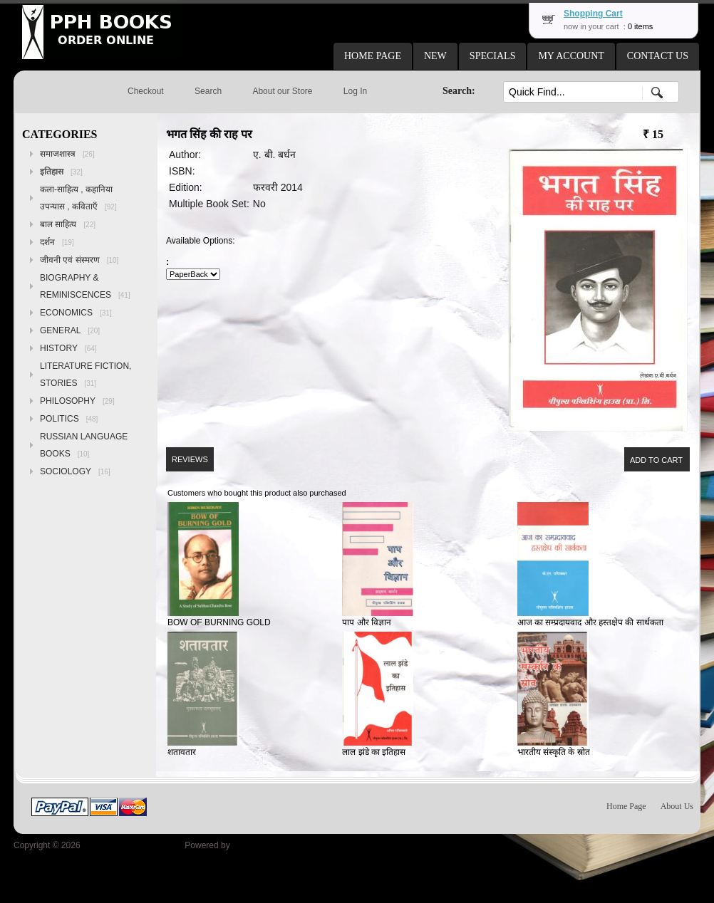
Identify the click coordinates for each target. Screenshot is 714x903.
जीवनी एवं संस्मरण (79, 260)
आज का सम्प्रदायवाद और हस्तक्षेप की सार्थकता (590, 622)
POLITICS (69, 419)
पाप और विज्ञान (366, 622)
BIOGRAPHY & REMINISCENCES (85, 286)
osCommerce (257, 845)
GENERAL (70, 330)
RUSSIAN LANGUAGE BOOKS (84, 445)
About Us (677, 806)
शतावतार (181, 752)
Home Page (626, 806)
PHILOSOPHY (77, 401)
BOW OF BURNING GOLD (219, 622)
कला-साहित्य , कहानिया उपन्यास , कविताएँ (78, 198)
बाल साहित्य (67, 224)
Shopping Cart (593, 14)
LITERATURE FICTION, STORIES (85, 374)
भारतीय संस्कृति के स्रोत (553, 752)
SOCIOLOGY (75, 471)
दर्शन (57, 242)
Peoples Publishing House (132, 845)
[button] (372, 56)
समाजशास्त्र (67, 154)
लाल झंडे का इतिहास (373, 752)
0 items (640, 26)
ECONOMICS (76, 313)
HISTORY (68, 348)
